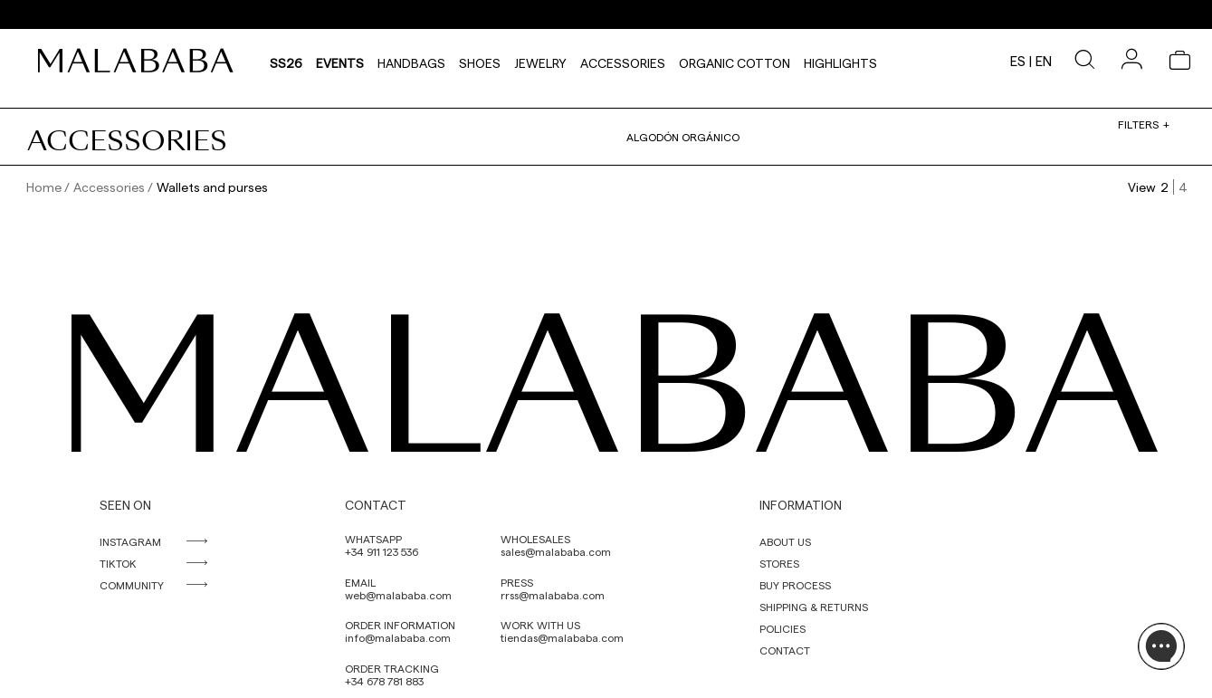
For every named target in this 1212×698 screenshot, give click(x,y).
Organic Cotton (734, 60)
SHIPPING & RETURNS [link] (813, 606)
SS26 (286, 60)
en (1043, 61)
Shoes (480, 60)
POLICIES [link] (782, 628)
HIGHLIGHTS (840, 60)
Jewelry (540, 60)
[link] (140, 61)
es (1018, 61)
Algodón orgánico (683, 136)
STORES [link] (779, 563)
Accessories (622, 60)
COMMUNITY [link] (132, 584)
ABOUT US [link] (785, 541)
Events (340, 60)
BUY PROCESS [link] (795, 584)
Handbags (411, 60)
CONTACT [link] (784, 650)
